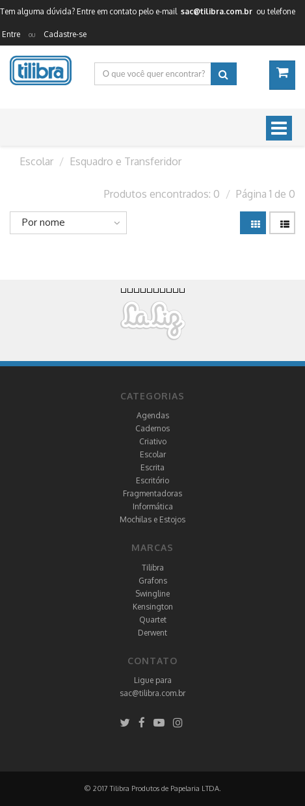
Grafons (153, 580)
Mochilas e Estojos (152, 519)
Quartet (152, 620)
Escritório (152, 480)
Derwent (152, 633)
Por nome (43, 222)
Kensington (153, 606)
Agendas (153, 415)
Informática (153, 506)
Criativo (152, 441)
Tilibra (153, 567)
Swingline (152, 593)
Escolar (153, 454)
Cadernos (152, 428)
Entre (11, 34)
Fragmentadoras (152, 493)
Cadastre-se (65, 34)
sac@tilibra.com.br (152, 693)
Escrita (152, 467)
